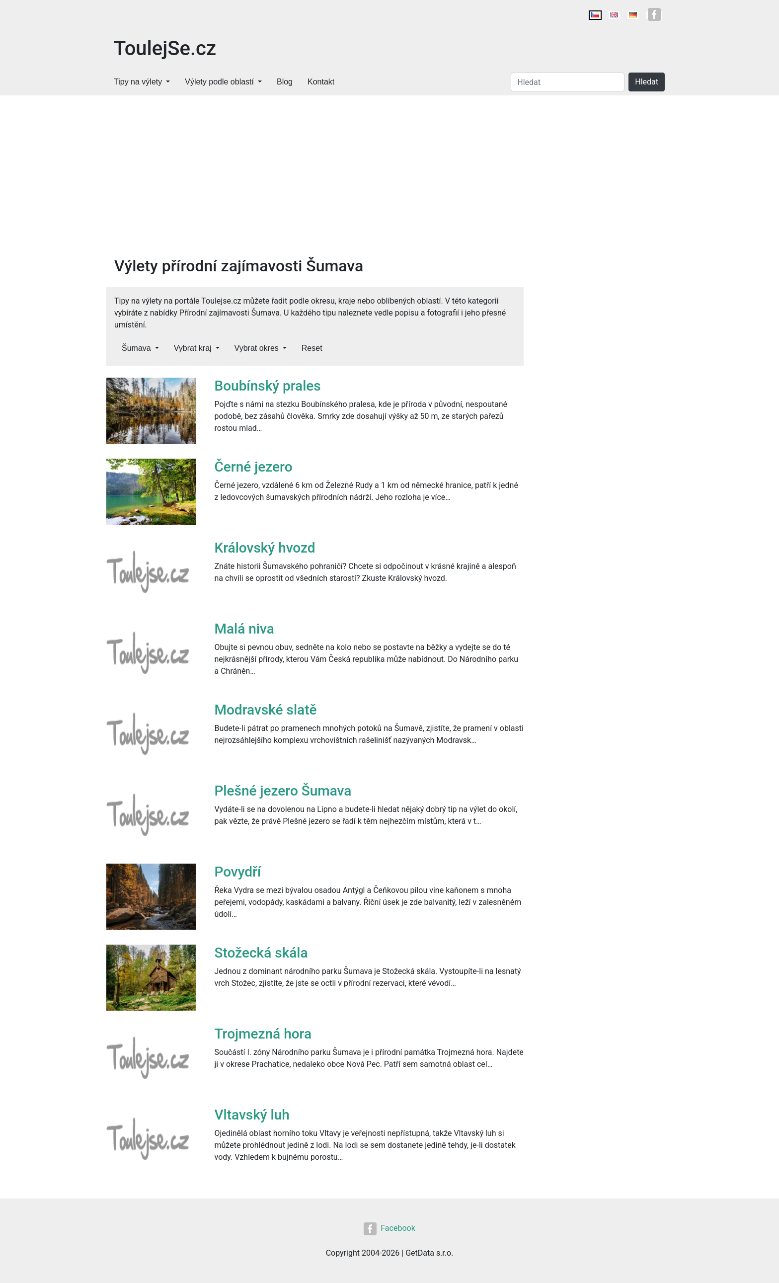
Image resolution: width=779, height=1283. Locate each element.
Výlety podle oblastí (219, 82)
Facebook (389, 1228)
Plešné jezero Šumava (283, 791)
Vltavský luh (252, 1115)
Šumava (136, 348)
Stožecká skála (261, 953)
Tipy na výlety (138, 82)
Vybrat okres (256, 348)
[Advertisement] (315, 181)
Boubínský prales (268, 386)
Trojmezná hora (263, 1034)
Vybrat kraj (193, 348)
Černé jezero (254, 467)
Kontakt (321, 82)
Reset (312, 348)
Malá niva (244, 629)
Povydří (238, 872)
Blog (285, 82)
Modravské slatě (266, 710)
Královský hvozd (265, 548)
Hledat (646, 81)
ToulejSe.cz (165, 48)
